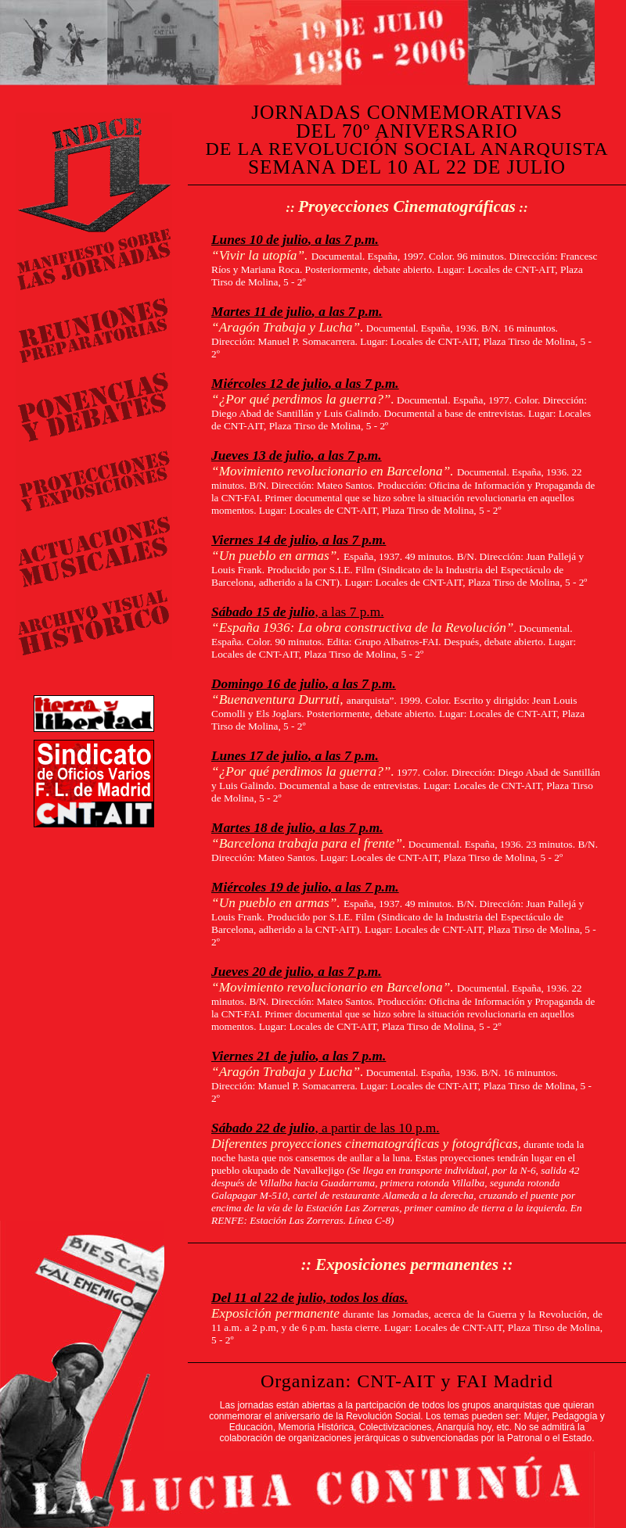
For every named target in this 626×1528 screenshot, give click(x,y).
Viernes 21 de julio (263, 1056)
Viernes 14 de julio (263, 540)
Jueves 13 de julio (261, 455)
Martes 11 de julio (261, 311)
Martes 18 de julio (262, 827)
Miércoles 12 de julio (270, 383)
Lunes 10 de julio (259, 239)
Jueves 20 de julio (261, 971)
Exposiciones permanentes (406, 1264)
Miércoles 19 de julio (270, 887)
